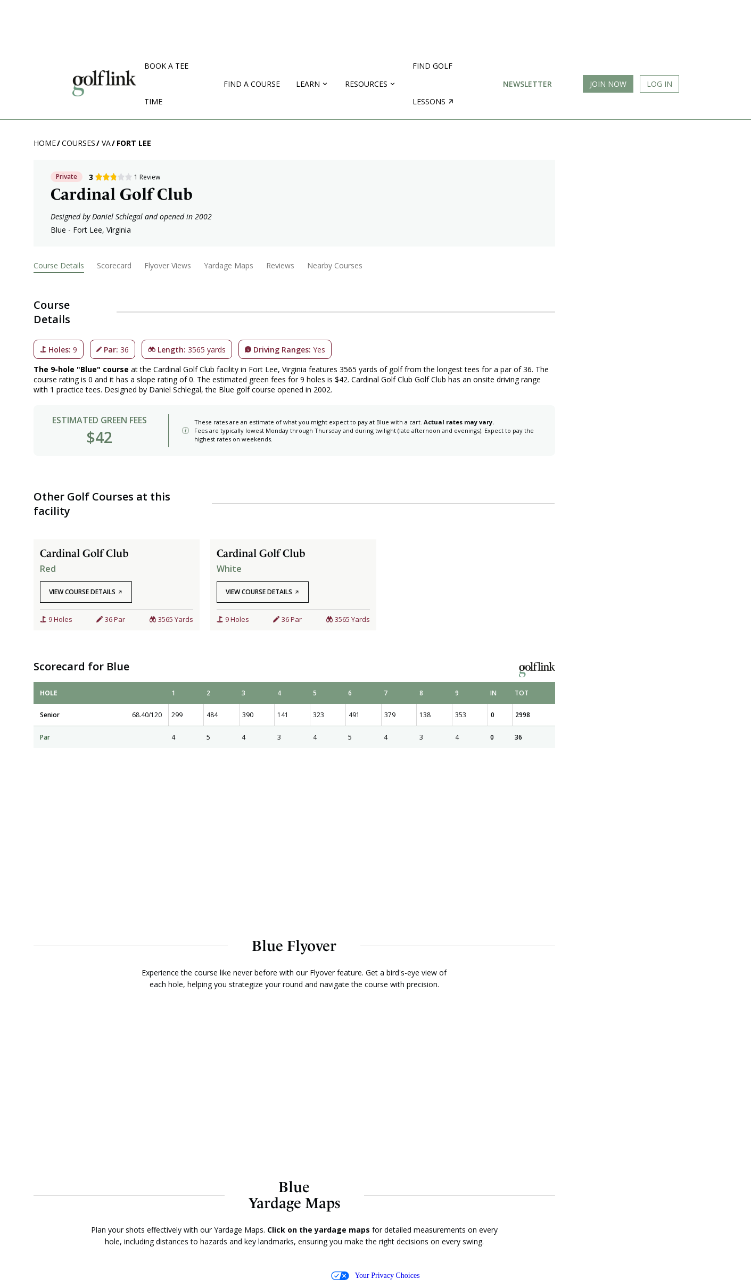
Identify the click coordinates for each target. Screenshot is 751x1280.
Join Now (608, 84)
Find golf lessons (432, 83)
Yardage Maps (228, 265)
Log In (659, 84)
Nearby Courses (334, 265)
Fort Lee (134, 143)
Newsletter (527, 84)
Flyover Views (167, 265)
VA (106, 143)
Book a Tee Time (166, 83)
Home (45, 143)
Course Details (59, 265)
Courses (78, 143)
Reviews (280, 265)
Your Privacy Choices (375, 1275)
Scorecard (114, 265)
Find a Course (252, 84)
